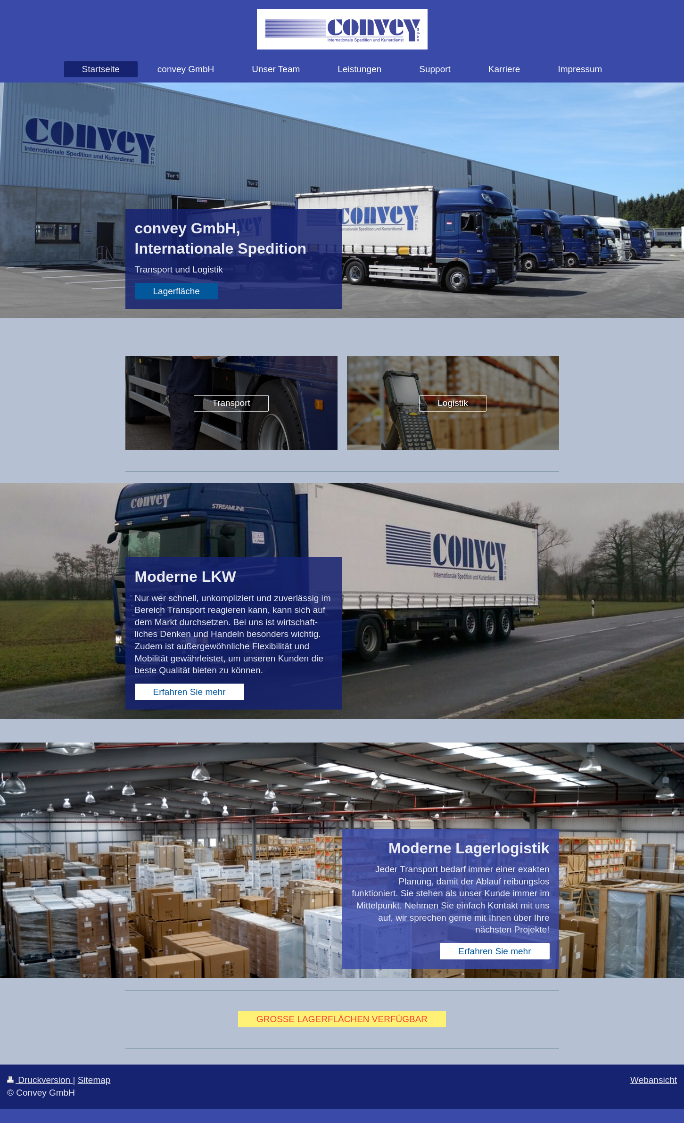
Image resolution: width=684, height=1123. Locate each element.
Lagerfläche (176, 291)
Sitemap (94, 1080)
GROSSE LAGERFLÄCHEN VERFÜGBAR (342, 1019)
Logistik (452, 403)
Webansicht (653, 1080)
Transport (231, 403)
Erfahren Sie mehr (189, 692)
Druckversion (40, 1080)
